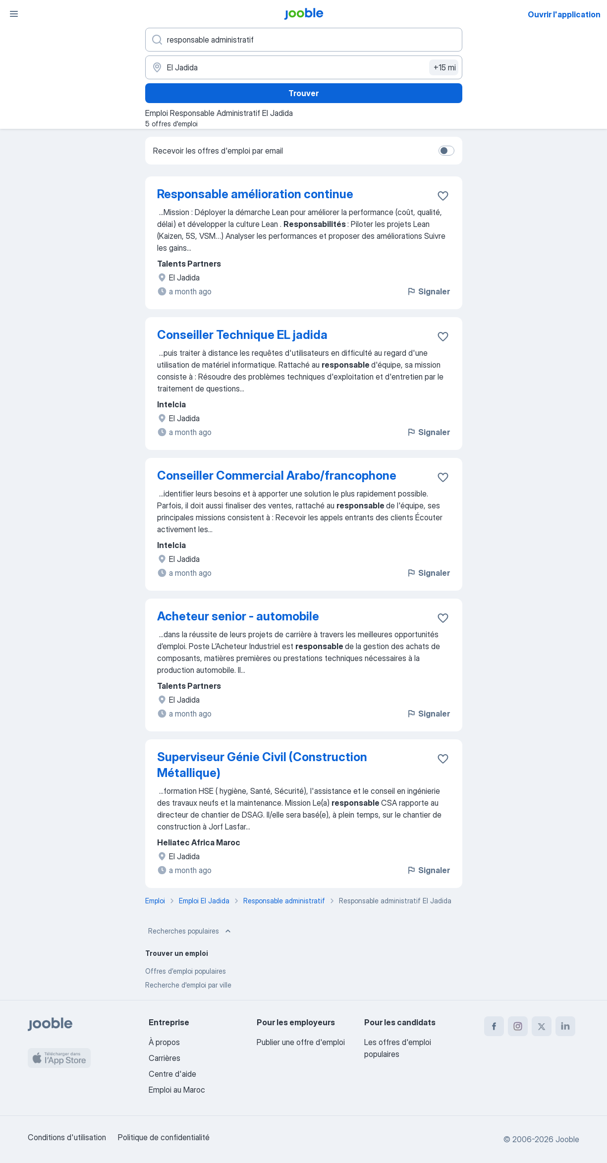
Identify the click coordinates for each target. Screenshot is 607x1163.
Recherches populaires (190, 931)
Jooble (567, 1139)
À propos (164, 1042)
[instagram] (518, 1026)
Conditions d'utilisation (67, 1137)
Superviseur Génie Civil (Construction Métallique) (262, 765)
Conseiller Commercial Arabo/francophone (276, 475)
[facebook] (494, 1026)
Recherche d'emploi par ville (188, 985)
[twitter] (542, 1026)
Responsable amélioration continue (255, 194)
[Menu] (14, 14)
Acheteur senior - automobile (238, 616)
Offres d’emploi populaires (185, 971)
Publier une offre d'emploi (301, 1042)
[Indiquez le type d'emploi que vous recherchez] (303, 40)
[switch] (446, 151)
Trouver (303, 93)
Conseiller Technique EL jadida (242, 335)
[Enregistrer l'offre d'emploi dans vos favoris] (443, 195)
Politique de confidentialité (164, 1137)
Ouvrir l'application (564, 14)
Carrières (164, 1058)
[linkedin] (565, 1026)
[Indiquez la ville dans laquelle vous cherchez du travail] (303, 67)
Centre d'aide (172, 1074)
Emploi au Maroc (177, 1090)
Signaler (428, 291)
